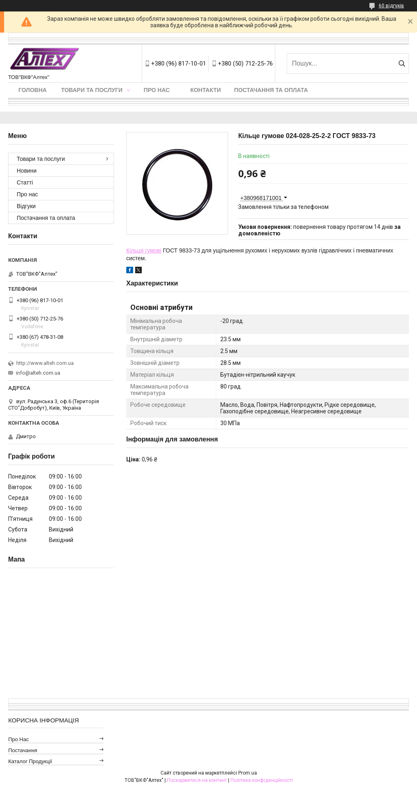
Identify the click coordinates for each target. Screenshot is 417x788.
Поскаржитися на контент (197, 780)
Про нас (157, 90)
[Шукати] (402, 63)
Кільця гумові (143, 250)
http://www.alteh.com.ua (45, 363)
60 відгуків (391, 6)
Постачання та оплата (271, 90)
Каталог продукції (30, 761)
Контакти (205, 90)
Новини (27, 170)
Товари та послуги (92, 90)
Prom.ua (247, 773)
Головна (32, 90)
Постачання (22, 750)
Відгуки (26, 206)
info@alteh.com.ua (38, 373)
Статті (25, 182)
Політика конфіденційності (261, 780)
